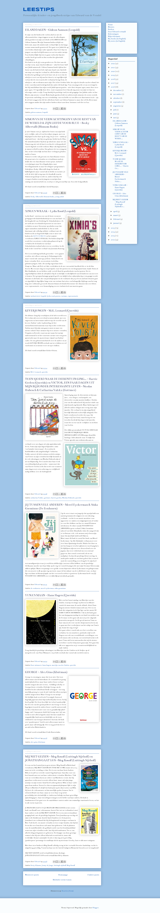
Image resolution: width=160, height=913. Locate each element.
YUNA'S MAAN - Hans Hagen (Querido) (50, 595)
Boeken (111, 29)
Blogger (96, 908)
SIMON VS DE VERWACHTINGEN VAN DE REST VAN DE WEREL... (120, 134)
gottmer (47, 498)
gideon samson (36, 112)
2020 (113, 71)
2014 (113, 232)
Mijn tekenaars (114, 36)
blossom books (49, 197)
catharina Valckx (37, 498)
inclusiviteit (35, 296)
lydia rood (51, 296)
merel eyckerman (47, 588)
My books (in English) (117, 39)
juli (114, 110)
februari (116, 219)
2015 (113, 228)
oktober (116, 98)
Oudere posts (93, 875)
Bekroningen (113, 34)
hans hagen (46, 665)
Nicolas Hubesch (68, 498)
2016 (113, 87)
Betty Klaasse (36, 865)
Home (110, 25)
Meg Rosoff (71, 865)
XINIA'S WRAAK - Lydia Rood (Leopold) (50, 211)
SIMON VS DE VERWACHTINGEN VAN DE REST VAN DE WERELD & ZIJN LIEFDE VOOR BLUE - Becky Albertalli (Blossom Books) (60, 123)
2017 (113, 83)
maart (115, 215)
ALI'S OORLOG (39, 236)
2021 (113, 67)
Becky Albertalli (37, 197)
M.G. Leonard (36, 372)
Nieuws (111, 27)
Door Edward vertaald (117, 32)
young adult (59, 197)
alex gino (34, 742)
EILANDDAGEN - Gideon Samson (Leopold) (52, 30)
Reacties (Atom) (68, 891)
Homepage (63, 875)
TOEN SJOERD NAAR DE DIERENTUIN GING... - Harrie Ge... (120, 163)
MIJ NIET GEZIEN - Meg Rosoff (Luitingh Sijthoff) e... (120, 203)
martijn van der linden (60, 665)
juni (115, 114)
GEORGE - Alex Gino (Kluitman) (46, 672)
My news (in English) (116, 41)
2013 (113, 236)
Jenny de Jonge (47, 865)
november (117, 94)
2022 (113, 63)
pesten (57, 296)
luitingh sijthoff (60, 865)
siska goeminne (60, 588)
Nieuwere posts (32, 875)
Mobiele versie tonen (62, 880)
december (117, 90)
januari (116, 223)
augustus (117, 106)
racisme (64, 296)
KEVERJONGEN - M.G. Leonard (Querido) (52, 310)
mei (115, 118)
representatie (73, 296)
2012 (113, 240)
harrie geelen (56, 498)
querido (45, 372)
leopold (45, 112)
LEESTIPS (38, 9)
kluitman (41, 742)
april (115, 211)
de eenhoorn (35, 588)
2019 (113, 75)
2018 (113, 79)
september (117, 102)
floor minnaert (36, 665)
